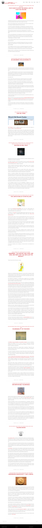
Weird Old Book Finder (18, 128)
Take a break (14, 514)
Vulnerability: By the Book (21, 329)
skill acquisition (28, 505)
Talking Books (21, 427)
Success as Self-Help (21, 145)
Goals (18, 5)
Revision (29, 58)
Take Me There (21, 113)
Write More (21, 6)
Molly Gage (22, 108)
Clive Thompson (10, 127)
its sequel (14, 212)
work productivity (14, 506)
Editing (21, 58)
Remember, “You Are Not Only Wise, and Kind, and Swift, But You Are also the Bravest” (21, 255)
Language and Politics (22, 5)
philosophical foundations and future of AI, (20, 98)
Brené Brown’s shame (28, 397)
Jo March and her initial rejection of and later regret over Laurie (20, 356)
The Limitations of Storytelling (21, 196)
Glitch (12, 128)
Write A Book (32, 5)
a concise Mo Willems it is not (27, 317)
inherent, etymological (27, 367)
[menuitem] (24, 2)
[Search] (39, 2)
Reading (28, 5)
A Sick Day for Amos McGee (17, 208)
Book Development (11, 5)
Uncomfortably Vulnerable (21, 384)
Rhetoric (24, 383)
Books (15, 5)
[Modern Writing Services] (9, 2)
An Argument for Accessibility (21, 60)
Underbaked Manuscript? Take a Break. (21, 474)
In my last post (10, 448)
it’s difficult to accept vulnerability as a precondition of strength (18, 342)
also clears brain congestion (22, 509)
